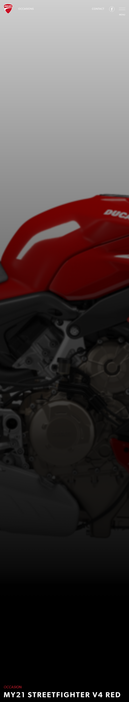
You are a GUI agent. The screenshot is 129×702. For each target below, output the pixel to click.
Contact (98, 8)
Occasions (26, 8)
